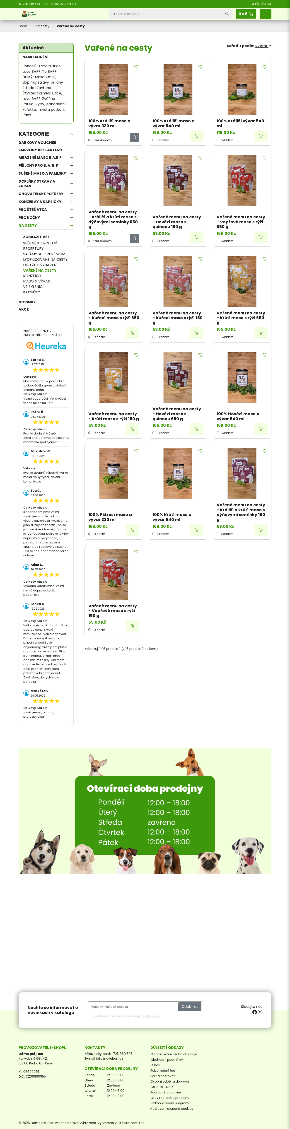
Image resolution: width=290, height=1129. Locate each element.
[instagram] (260, 1012)
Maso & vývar (36, 281)
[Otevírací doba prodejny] (145, 811)
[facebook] (255, 1012)
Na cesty (28, 225)
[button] (246, 14)
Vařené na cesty (40, 270)
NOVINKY (27, 302)
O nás (155, 1065)
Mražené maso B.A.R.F (40, 157)
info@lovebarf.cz (109, 1058)
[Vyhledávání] (165, 14)
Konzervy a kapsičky (40, 201)
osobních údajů (147, 1016)
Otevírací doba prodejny (169, 1097)
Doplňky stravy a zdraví (37, 183)
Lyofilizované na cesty (45, 259)
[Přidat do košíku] (196, 136)
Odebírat (189, 1006)
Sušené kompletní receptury (40, 246)
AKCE (24, 309)
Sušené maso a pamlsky (42, 173)
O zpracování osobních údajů (173, 1054)
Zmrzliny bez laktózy (41, 149)
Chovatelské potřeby (41, 193)
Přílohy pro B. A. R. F (38, 165)
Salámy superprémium (44, 254)
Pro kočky (29, 217)
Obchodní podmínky (166, 1059)
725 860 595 (122, 1054)
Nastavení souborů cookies (171, 1108)
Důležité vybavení (40, 265)
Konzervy (32, 275)
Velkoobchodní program (169, 1103)
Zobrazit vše (36, 236)
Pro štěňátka (33, 209)
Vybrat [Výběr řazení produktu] (261, 45)
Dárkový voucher (37, 142)
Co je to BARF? (161, 1087)
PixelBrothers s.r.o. (131, 1123)
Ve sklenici (33, 286)
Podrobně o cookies (165, 1092)
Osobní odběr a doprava (169, 1081)
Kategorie (34, 134)
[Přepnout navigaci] (265, 14)
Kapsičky (31, 292)
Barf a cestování (163, 1076)
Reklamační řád (162, 1070)
